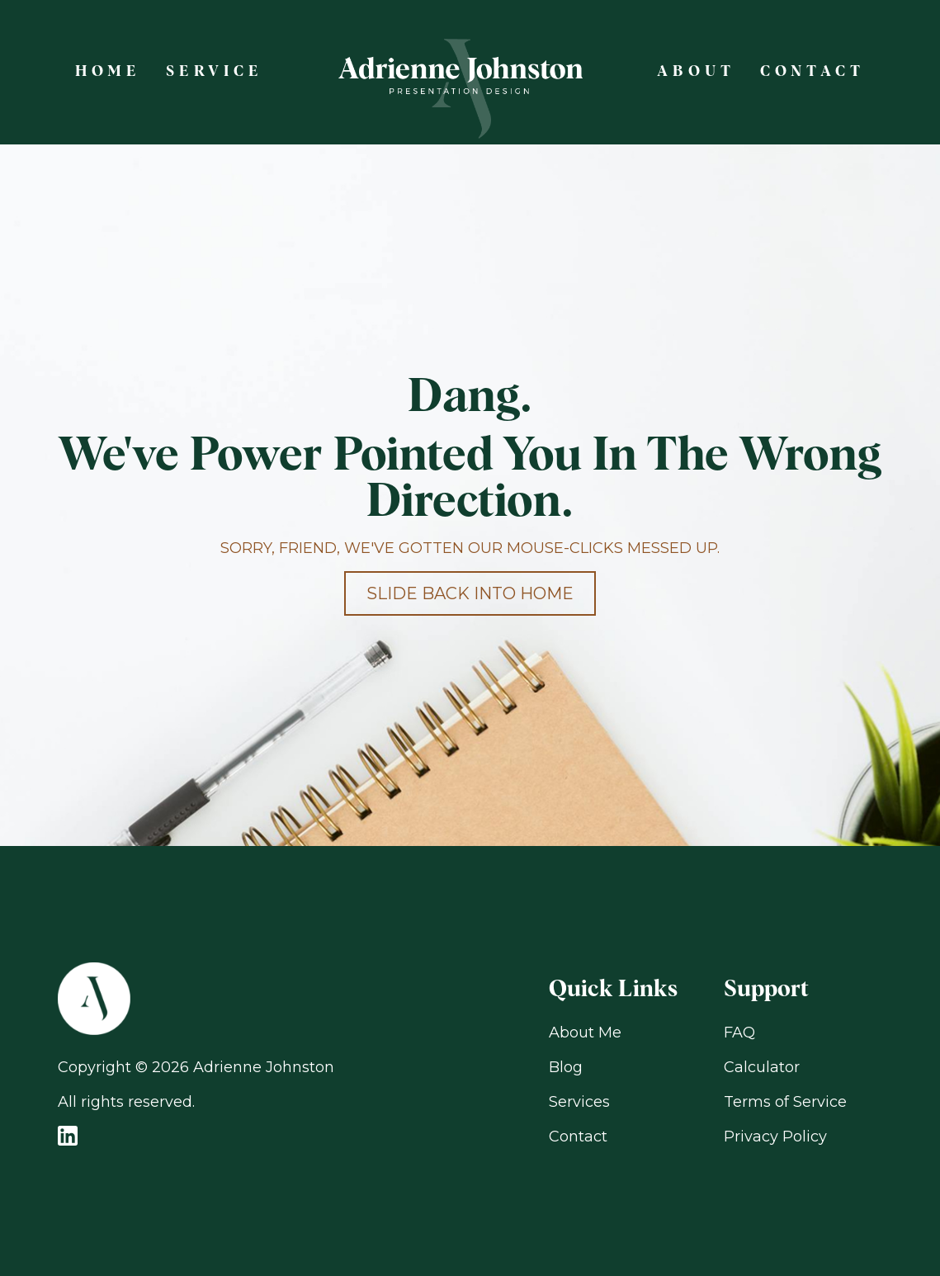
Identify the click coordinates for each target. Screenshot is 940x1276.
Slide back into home (470, 593)
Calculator (762, 1067)
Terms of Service (785, 1102)
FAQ (739, 1032)
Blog (566, 1067)
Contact (578, 1136)
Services (579, 1102)
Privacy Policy (775, 1136)
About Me (585, 1032)
